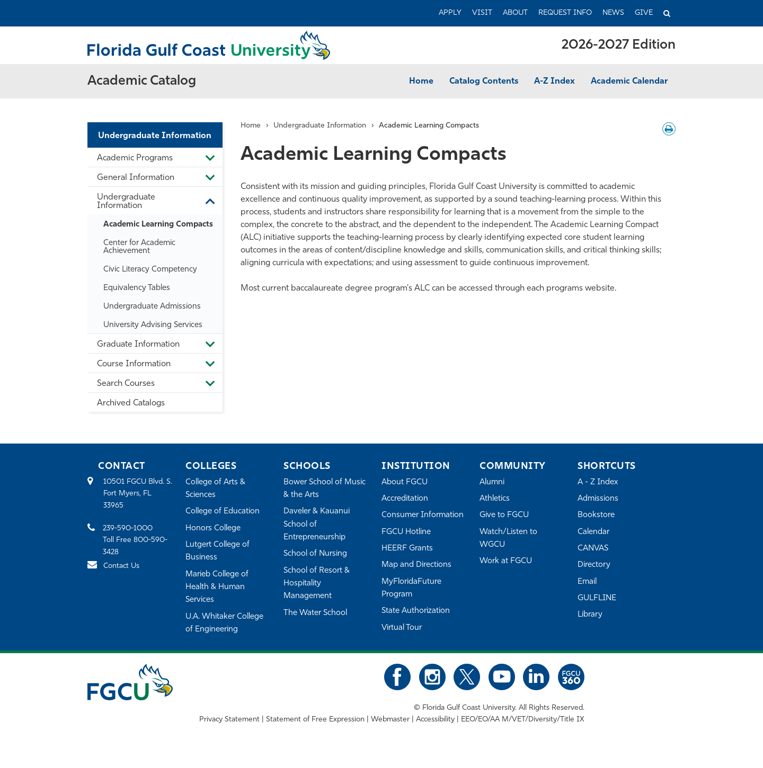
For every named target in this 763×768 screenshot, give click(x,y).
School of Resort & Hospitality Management (316, 584)
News (613, 13)
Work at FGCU (506, 561)
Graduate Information (138, 344)
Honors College (213, 528)
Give (644, 13)
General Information (135, 178)
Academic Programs (135, 158)
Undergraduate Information (154, 136)
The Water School (315, 613)
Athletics (495, 499)
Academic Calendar (629, 81)
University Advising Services (152, 325)
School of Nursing (315, 554)
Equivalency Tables (136, 288)
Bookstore (596, 515)
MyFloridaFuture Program (411, 588)
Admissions (598, 499)
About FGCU (405, 482)
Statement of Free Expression (315, 720)
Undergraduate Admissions (152, 307)
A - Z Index (598, 482)
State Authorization (416, 611)
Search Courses (126, 384)
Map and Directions (416, 565)
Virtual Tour (402, 628)
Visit (482, 13)
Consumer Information (423, 515)
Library (590, 615)
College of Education (222, 512)
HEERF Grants (407, 549)
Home (421, 81)
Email (587, 582)
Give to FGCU (504, 515)
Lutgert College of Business (217, 551)
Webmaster (390, 720)
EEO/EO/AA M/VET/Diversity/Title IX (522, 720)
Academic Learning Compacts (158, 225)
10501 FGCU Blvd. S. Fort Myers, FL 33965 (137, 494)
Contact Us (121, 566)
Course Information (134, 364)
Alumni (492, 482)
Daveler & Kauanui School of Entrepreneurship (316, 524)
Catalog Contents (483, 81)
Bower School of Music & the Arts (324, 488)
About (515, 13)
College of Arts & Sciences (215, 488)
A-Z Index (554, 81)
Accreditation (405, 499)
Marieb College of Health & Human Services (217, 587)
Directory (594, 565)
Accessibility (435, 720)
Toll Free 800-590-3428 (135, 546)
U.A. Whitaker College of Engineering (224, 623)
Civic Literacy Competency (150, 270)
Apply (450, 13)
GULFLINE (597, 598)
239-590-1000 (128, 528)
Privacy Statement (229, 720)
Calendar (593, 532)
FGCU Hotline (406, 532)
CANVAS (593, 549)
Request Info (565, 13)
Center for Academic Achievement (139, 247)
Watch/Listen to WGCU (508, 538)
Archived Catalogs (131, 403)
